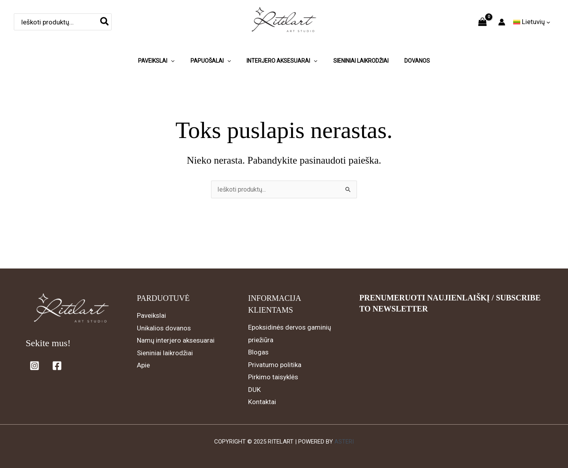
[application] (170, 57)
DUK (254, 389)
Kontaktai (262, 402)
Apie (143, 365)
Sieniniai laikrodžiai (165, 353)
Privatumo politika (274, 365)
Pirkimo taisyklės (273, 377)
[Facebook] (57, 366)
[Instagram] (34, 366)
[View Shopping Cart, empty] (482, 22)
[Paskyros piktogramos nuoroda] (501, 22)
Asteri (344, 441)
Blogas (258, 352)
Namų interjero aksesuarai (176, 340)
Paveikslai (151, 315)
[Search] (105, 22)
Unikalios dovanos (164, 328)
